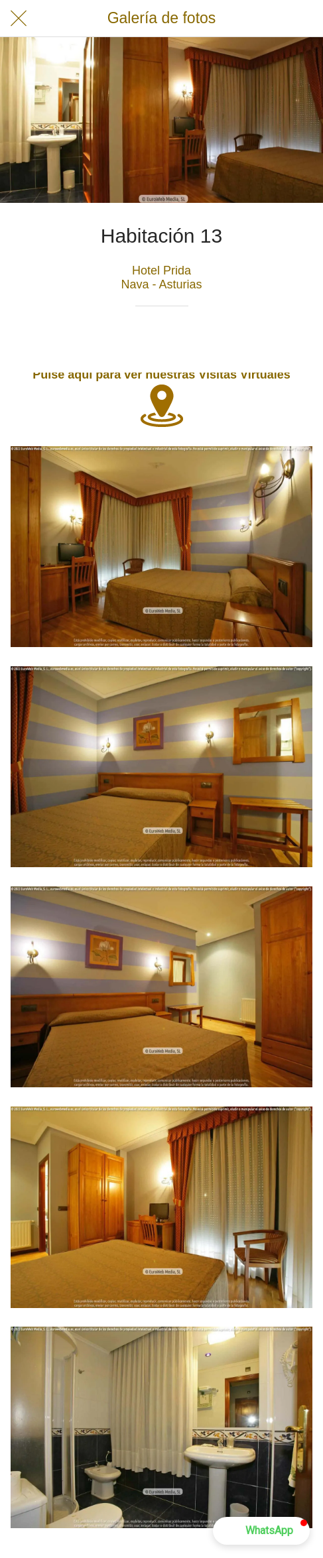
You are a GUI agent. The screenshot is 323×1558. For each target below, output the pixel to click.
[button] (261, 1531)
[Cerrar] (19, 19)
